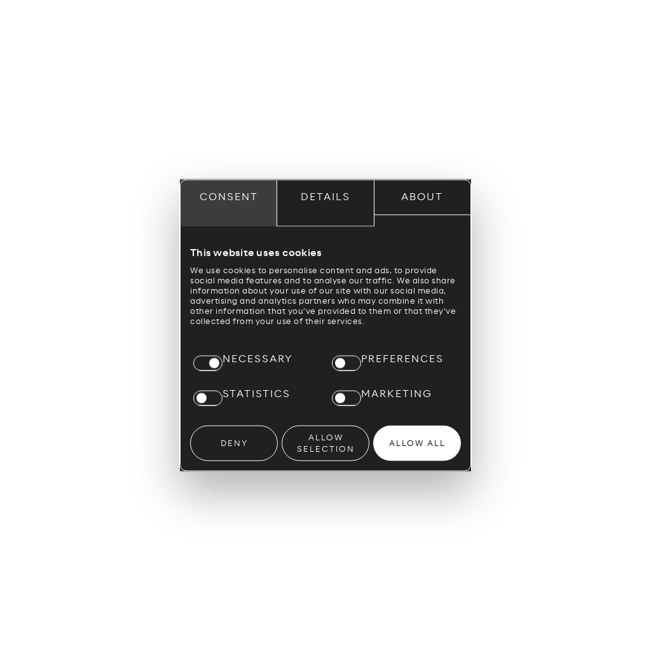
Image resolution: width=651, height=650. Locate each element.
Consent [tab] (229, 196)
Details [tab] (325, 196)
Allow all (417, 443)
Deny (234, 443)
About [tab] (422, 196)
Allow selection (326, 442)
